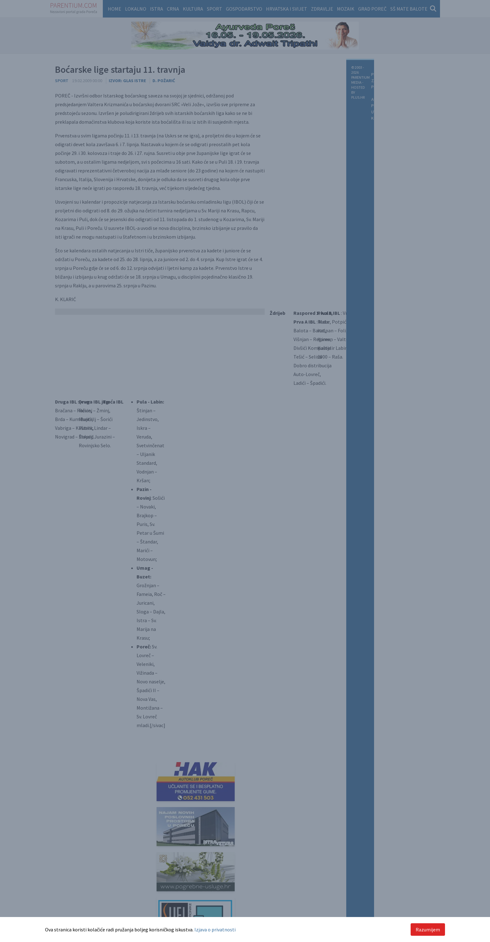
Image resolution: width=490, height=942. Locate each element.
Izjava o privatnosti (215, 929)
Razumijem (428, 929)
